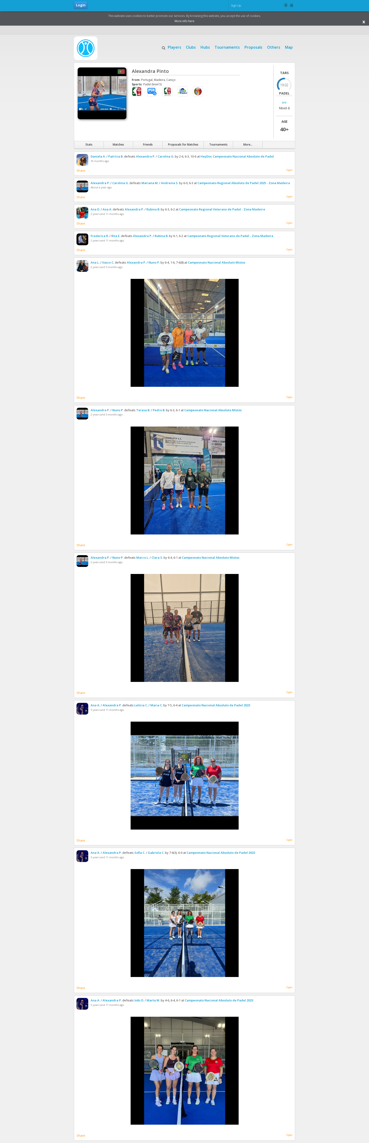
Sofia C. (139, 852)
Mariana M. (149, 183)
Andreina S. (169, 183)
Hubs (205, 47)
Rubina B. (153, 209)
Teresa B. (143, 410)
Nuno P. (154, 262)
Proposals (253, 47)
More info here (184, 21)
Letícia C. (141, 705)
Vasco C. (108, 262)
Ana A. (107, 209)
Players (174, 47)
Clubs (191, 47)
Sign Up (236, 6)
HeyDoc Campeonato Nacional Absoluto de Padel (237, 156)
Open (289, 170)
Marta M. (153, 1000)
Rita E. (115, 236)
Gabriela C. (156, 852)
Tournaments (227, 47)
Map (289, 47)
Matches (118, 144)
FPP (284, 103)
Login (80, 5)
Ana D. (95, 209)
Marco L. (142, 557)
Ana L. (95, 262)
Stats (88, 144)
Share (80, 170)
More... (248, 144)
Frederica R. (100, 236)
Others (273, 47)
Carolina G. (166, 156)
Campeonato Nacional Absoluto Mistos (216, 262)
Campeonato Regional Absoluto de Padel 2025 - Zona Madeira (243, 183)
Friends (148, 144)
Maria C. (156, 705)
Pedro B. (159, 410)
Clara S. (157, 557)
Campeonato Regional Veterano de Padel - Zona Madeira (222, 209)
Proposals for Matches (183, 144)
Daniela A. (98, 156)
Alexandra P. (145, 156)
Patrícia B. (115, 156)
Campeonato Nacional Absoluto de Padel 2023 (216, 705)
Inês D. (139, 1000)
